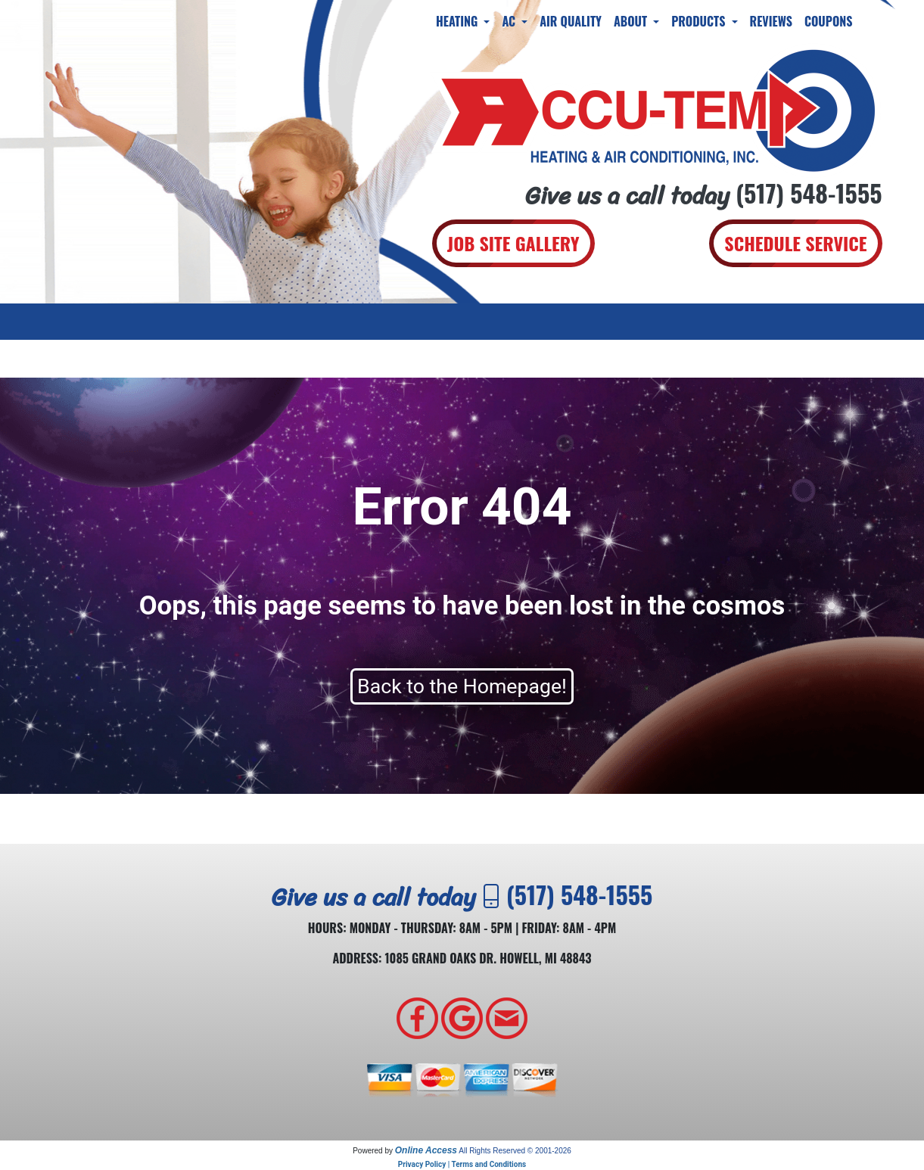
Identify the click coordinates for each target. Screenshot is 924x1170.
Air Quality (571, 21)
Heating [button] (458, 21)
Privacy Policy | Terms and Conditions (462, 1164)
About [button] (632, 21)
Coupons (828, 21)
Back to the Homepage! (462, 686)
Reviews (771, 21)
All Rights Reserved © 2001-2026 (515, 1151)
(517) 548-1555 (809, 192)
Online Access (426, 1150)
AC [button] (510, 21)
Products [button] (699, 21)
